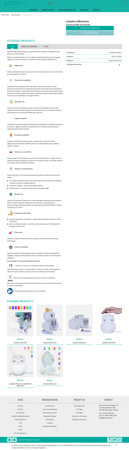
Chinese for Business (79, 419)
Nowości (84, 10)
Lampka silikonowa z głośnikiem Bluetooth (20, 385)
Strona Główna (5, 15)
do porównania (89, 33)
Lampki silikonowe (15, 15)
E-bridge (79, 409)
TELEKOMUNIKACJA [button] (67, 10)
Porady (96, 10)
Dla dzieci (59, 3)
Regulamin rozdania (50, 426)
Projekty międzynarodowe (20, 416)
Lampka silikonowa (20, 343)
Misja (20, 426)
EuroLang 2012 (79, 406)
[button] (119, 3)
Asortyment (20, 413)
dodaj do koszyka (89, 28)
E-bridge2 (79, 413)
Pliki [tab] (46, 46)
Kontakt (50, 423)
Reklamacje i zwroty (50, 413)
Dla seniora (69, 3)
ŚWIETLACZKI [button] (48, 10)
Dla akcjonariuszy (20, 433)
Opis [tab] (12, 46)
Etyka (20, 430)
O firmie (20, 406)
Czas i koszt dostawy (49, 409)
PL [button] (113, 3)
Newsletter (50, 419)
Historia (20, 409)
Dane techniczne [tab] (29, 46)
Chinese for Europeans (79, 416)
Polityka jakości (20, 419)
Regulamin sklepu (50, 416)
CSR (20, 423)
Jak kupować (49, 406)
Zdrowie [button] (33, 10)
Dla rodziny (80, 3)
